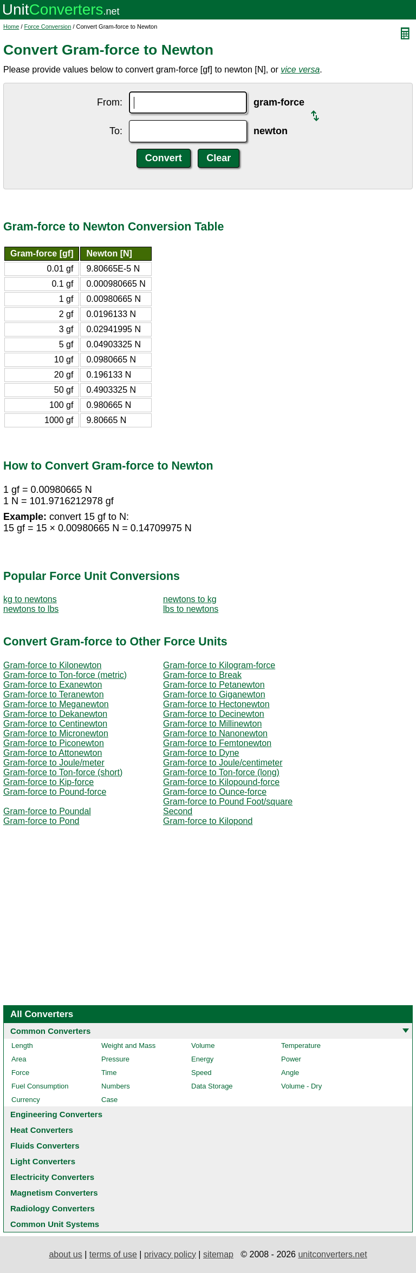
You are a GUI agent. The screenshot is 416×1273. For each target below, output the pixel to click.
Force (20, 1072)
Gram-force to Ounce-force (214, 791)
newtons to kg (190, 599)
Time (108, 1072)
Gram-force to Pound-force (54, 791)
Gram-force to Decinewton (213, 713)
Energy (202, 1059)
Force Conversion (48, 26)
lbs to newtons (190, 609)
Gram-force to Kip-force (48, 782)
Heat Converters (41, 1130)
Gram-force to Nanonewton (215, 733)
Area (18, 1059)
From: (109, 102)
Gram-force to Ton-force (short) (62, 772)
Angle (290, 1072)
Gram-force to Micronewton (55, 733)
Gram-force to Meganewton (56, 704)
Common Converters (50, 1030)
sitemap (218, 1254)
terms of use (113, 1254)
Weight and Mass (128, 1045)
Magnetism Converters (54, 1192)
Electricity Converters (52, 1177)
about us (65, 1254)
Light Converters (42, 1161)
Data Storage (212, 1086)
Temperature (301, 1045)
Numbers (115, 1086)
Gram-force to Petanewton (214, 684)
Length (22, 1045)
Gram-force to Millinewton (212, 723)
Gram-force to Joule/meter (54, 762)
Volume (202, 1045)
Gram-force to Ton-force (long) (221, 772)
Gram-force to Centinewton (55, 723)
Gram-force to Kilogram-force (219, 665)
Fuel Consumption (40, 1086)
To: (115, 131)
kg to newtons (30, 599)
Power (291, 1059)
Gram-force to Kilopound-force (221, 782)
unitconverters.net (332, 1254)
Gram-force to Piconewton (53, 743)
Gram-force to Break (202, 675)
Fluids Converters (45, 1145)
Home (11, 26)
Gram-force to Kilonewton (52, 665)
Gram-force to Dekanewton (55, 713)
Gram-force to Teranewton (53, 694)
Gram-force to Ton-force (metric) (65, 675)
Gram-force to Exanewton (52, 684)
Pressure (115, 1059)
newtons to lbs (30, 609)
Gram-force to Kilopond (207, 821)
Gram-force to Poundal (47, 811)
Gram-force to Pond (41, 821)
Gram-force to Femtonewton (217, 743)
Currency (25, 1100)
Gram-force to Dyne (201, 752)
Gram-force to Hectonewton (216, 704)
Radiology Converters (52, 1208)
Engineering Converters (56, 1114)
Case (109, 1100)
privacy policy (170, 1254)
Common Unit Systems (54, 1224)
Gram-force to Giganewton (214, 694)
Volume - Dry (301, 1086)
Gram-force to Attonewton (52, 752)
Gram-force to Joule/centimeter (223, 762)
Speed (201, 1072)
